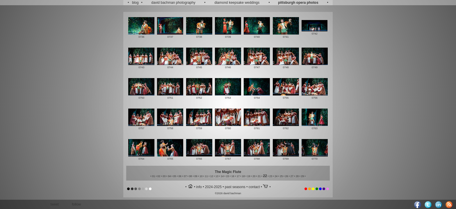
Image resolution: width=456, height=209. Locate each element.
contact (254, 187)
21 (259, 176)
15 (227, 176)
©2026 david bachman (228, 193)
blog (135, 3)
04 (169, 176)
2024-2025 (213, 187)
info (199, 187)
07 (185, 176)
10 (201, 176)
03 (164, 176)
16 (232, 176)
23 (270, 176)
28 (297, 176)
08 (190, 176)
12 (211, 176)
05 (174, 176)
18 (243, 176)
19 (248, 176)
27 (292, 176)
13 (216, 176)
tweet (54, 204)
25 (281, 176)
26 (286, 176)
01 (153, 176)
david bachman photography (173, 3)
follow (76, 204)
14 (222, 176)
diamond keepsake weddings (237, 3)
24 (276, 176)
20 (253, 176)
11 (206, 176)
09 (195, 176)
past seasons (235, 187)
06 (180, 176)
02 (158, 176)
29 (302, 176)
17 (238, 176)
